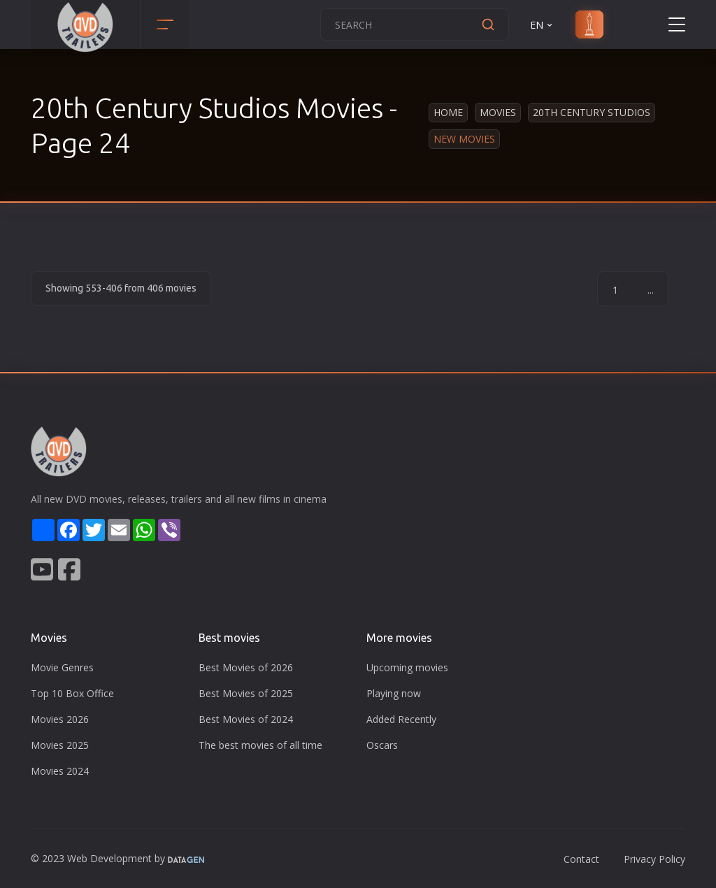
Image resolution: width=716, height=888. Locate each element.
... (650, 289)
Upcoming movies (407, 667)
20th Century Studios (591, 112)
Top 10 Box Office (72, 693)
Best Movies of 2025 (246, 693)
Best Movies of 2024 (246, 719)
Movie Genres (62, 667)
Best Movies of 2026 (246, 667)
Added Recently (401, 719)
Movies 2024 (60, 771)
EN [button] (542, 24)
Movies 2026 (60, 719)
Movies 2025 (60, 745)
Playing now (393, 693)
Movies (498, 112)
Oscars (382, 745)
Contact (581, 859)
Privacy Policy (654, 859)
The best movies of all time (260, 745)
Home (448, 112)
